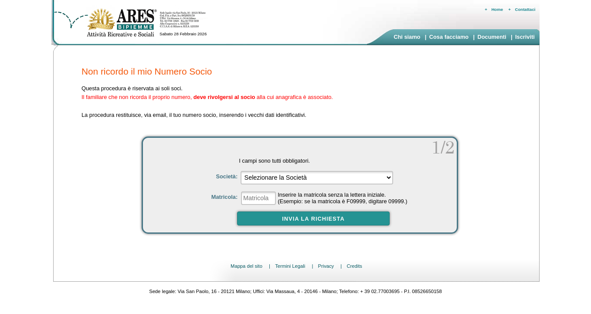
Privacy (326, 266)
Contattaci (525, 9)
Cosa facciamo (449, 37)
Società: (227, 176)
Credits (354, 266)
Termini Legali (290, 266)
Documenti (491, 37)
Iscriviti (525, 37)
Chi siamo (407, 37)
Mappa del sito (246, 266)
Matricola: (225, 197)
